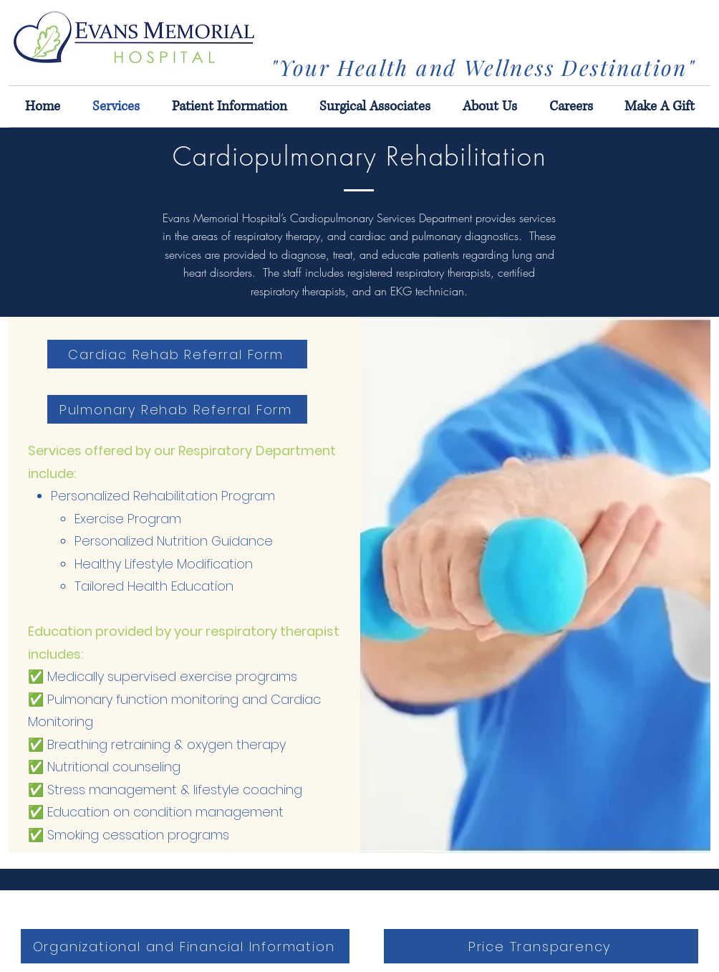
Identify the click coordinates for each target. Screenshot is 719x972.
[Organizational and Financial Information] (185, 946)
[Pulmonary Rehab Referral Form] (177, 409)
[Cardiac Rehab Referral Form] (177, 354)
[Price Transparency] (541, 946)
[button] (659, 106)
